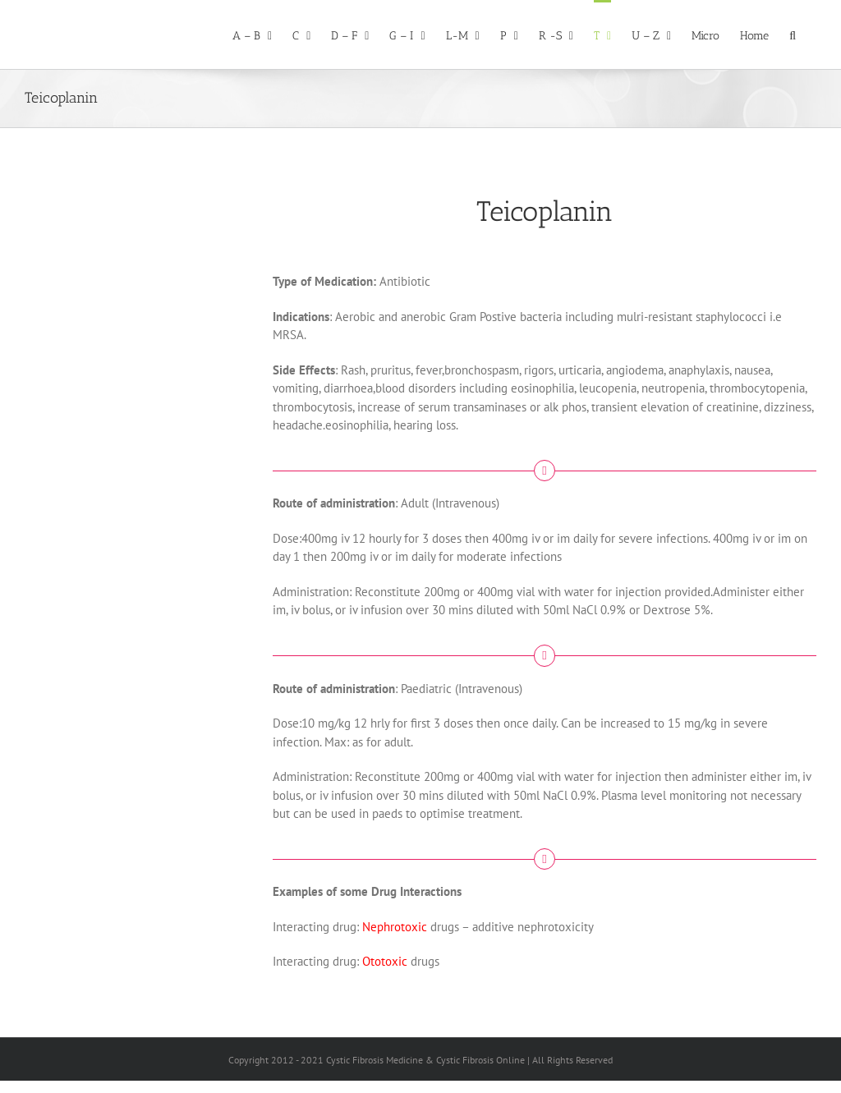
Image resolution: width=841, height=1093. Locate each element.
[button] (792, 34)
